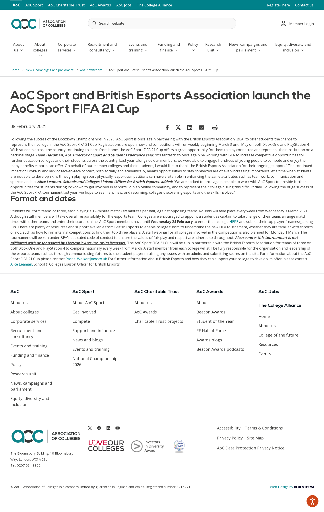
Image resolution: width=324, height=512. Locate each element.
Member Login (297, 23)
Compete (81, 321)
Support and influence (93, 330)
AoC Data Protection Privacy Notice (250, 448)
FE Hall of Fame (211, 330)
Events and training (137, 47)
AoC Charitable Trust (66, 5)
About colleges (40, 49)
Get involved (84, 312)
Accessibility (229, 428)
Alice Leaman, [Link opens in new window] (21, 264)
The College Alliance (154, 5)
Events (264, 353)
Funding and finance (169, 47)
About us (18, 47)
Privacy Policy (230, 438)
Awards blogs (209, 340)
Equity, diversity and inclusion (293, 47)
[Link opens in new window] (167, 127)
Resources (268, 344)
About (202, 302)
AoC (16, 5)
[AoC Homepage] (38, 22)
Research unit (213, 47)
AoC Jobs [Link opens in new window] (124, 5)
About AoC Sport (88, 302)
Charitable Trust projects (158, 321)
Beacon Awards (210, 312)
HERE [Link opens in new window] (233, 221)
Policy (193, 47)
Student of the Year (215, 321)
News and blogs (87, 340)
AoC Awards (100, 5)
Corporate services (67, 47)
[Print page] (215, 127)
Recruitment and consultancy (102, 47)
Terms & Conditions (264, 428)
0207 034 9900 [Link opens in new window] (29, 465)
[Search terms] (162, 23)
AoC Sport (34, 5)
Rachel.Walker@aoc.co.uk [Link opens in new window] (86, 258)
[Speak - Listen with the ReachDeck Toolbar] (312, 501)
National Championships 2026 (96, 361)
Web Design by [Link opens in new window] (292, 486)
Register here (278, 5)
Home (15, 70)
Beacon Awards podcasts (220, 349)
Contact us (304, 5)
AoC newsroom (91, 70)
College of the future (278, 335)
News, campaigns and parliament (248, 47)
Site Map (255, 438)
